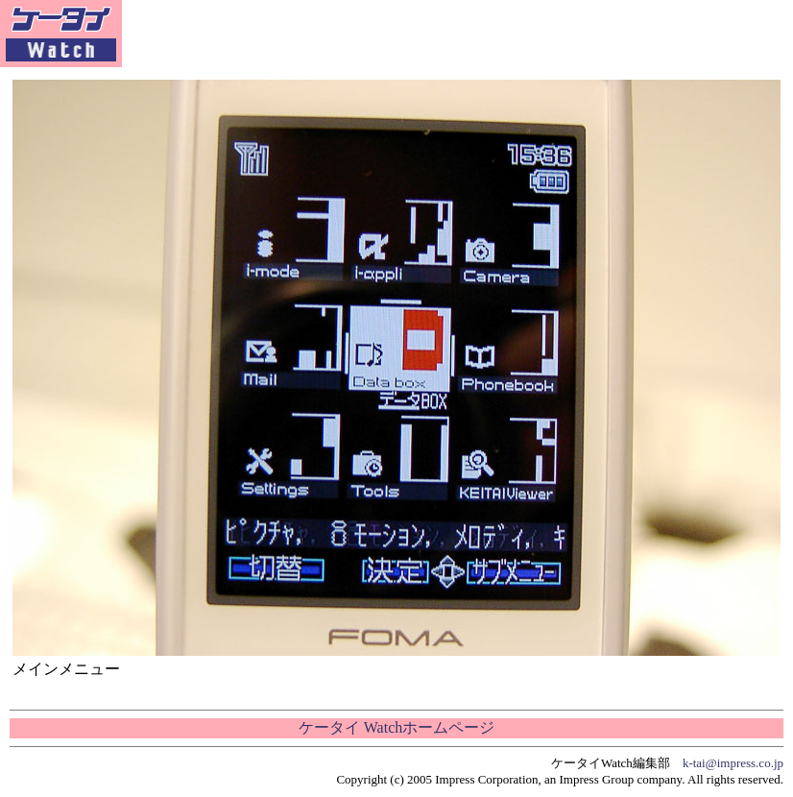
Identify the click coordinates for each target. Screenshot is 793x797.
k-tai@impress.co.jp (733, 763)
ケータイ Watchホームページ (396, 727)
